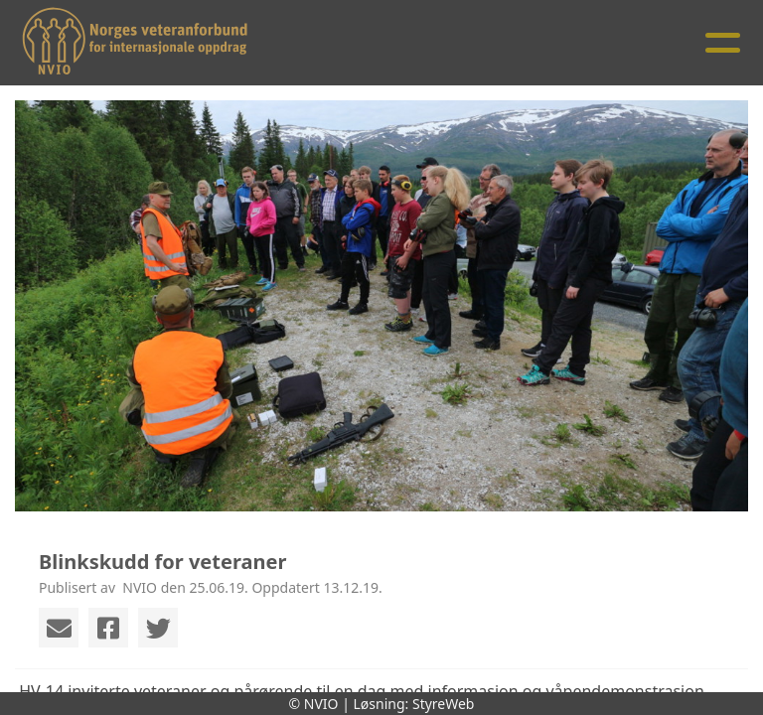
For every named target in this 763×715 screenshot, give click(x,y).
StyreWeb (443, 703)
